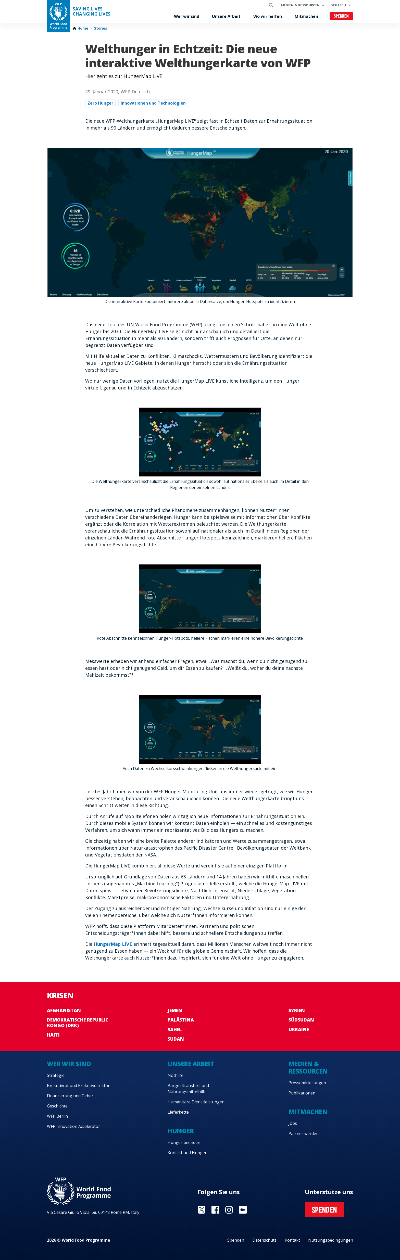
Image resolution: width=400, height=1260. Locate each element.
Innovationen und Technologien (153, 103)
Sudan (176, 1039)
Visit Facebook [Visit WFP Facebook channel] (215, 1210)
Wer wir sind (186, 16)
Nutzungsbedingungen (330, 1240)
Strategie (56, 1075)
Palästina (181, 1020)
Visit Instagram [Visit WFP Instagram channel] (229, 1210)
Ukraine (299, 1029)
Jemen (175, 1010)
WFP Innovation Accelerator (73, 1126)
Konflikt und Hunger (187, 1152)
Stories (100, 28)
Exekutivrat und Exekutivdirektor (78, 1085)
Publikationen (302, 1093)
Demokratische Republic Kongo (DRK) (77, 1022)
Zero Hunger (100, 103)
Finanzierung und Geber (70, 1096)
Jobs (293, 1123)
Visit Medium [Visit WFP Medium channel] (243, 1210)
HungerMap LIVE (113, 944)
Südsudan (301, 1020)
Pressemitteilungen (307, 1083)
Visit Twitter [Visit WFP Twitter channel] (201, 1210)
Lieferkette (178, 1112)
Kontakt (292, 1240)
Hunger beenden (184, 1142)
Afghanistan (64, 1010)
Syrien (297, 1010)
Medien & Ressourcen (300, 5)
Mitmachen (306, 16)
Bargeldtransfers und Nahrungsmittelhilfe (188, 1088)
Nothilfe (175, 1075)
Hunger (181, 1131)
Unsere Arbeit (226, 16)
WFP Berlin (57, 1116)
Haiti (53, 1035)
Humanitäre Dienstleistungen (196, 1102)
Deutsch (338, 5)
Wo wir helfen (267, 16)
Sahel (175, 1029)
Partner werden (304, 1133)
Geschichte (57, 1106)
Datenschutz (264, 1240)
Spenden (341, 16)
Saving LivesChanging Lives (91, 11)
